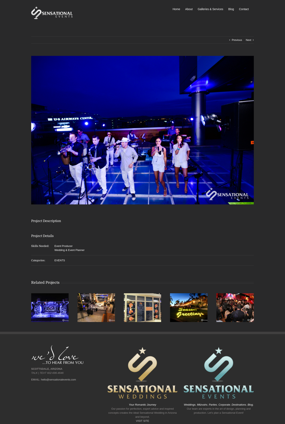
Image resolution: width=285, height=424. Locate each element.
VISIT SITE (142, 420)
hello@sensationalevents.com (58, 379)
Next (248, 39)
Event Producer (63, 246)
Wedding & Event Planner (69, 250)
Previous (237, 39)
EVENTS (59, 260)
